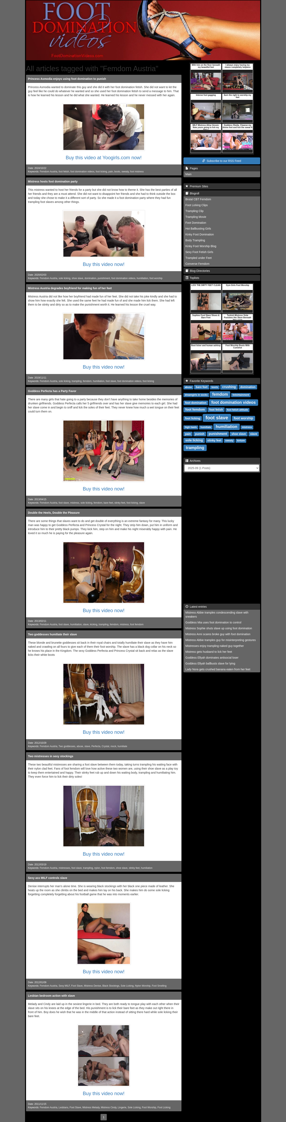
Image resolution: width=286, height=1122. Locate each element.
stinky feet (119, 502)
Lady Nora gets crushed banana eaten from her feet (217, 669)
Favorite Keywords (199, 381)
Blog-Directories (197, 270)
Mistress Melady (91, 1107)
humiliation (142, 278)
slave (142, 502)
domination (90, 278)
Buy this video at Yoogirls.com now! (103, 157)
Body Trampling (195, 240)
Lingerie (122, 1107)
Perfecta (95, 746)
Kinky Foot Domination (199, 234)
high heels (191, 427)
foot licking (101, 171)
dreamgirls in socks (196, 394)
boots (117, 171)
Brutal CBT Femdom (198, 199)
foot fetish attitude (237, 409)
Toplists (192, 277)
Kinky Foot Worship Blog (200, 246)
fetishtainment (241, 394)
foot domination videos (82, 171)
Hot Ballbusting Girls (198, 228)
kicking (93, 624)
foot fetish (64, 171)
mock (113, 746)
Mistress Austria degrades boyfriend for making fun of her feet (70, 288)
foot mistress (137, 171)
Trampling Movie (195, 216)
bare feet (108, 502)
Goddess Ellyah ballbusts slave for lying (210, 663)
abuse (80, 746)
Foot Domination (195, 222)
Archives (193, 460)
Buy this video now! (104, 264)
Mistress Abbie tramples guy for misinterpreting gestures (220, 640)
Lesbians (63, 1107)
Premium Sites (196, 186)
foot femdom (137, 624)
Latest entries (196, 606)
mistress (74, 502)
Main (188, 174)
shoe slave (77, 278)
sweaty (125, 171)
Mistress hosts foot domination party (53, 181)
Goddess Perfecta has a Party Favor (52, 391)
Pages (191, 168)
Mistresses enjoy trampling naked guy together (214, 645)
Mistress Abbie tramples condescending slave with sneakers (216, 614)
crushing (229, 387)
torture (241, 440)
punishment (104, 278)
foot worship (156, 278)
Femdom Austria (48, 171)
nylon (97, 868)
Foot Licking (163, 1107)
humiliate (122, 746)
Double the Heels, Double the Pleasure (54, 512)
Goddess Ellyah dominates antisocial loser (212, 657)
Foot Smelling (159, 985)
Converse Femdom (197, 263)
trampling (77, 381)
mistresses (64, 868)
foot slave (111, 381)
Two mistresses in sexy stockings (50, 756)
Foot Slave (77, 985)
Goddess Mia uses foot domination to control (213, 622)
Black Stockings (110, 985)
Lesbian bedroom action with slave (51, 995)
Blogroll (192, 193)
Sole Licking (127, 985)
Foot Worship (149, 1107)
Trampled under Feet (198, 257)
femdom (87, 381)
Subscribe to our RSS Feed (221, 160)
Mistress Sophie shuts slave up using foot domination (218, 628)
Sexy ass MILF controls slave (47, 877)
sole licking (64, 278)
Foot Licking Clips (196, 205)
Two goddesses (67, 746)
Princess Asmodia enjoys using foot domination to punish (67, 78)
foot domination (195, 402)
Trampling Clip (194, 211)
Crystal (105, 746)
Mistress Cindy (108, 1107)
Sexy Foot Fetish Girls (199, 252)
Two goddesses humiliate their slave (52, 634)
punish (199, 434)
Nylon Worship (143, 985)
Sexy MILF (64, 985)
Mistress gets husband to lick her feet (208, 651)
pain (110, 171)
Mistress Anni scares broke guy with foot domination (217, 634)
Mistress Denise (92, 985)
